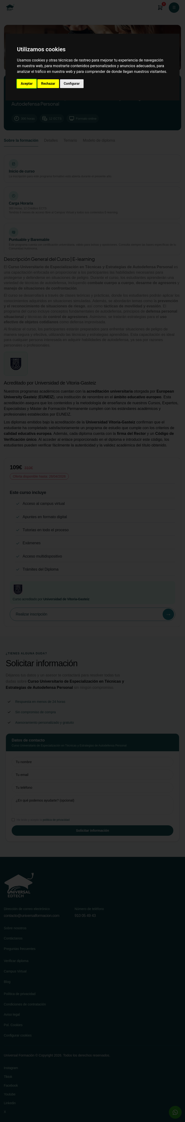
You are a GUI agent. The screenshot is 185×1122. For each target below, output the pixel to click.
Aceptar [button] (27, 83)
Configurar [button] (72, 83)
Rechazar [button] (48, 83)
